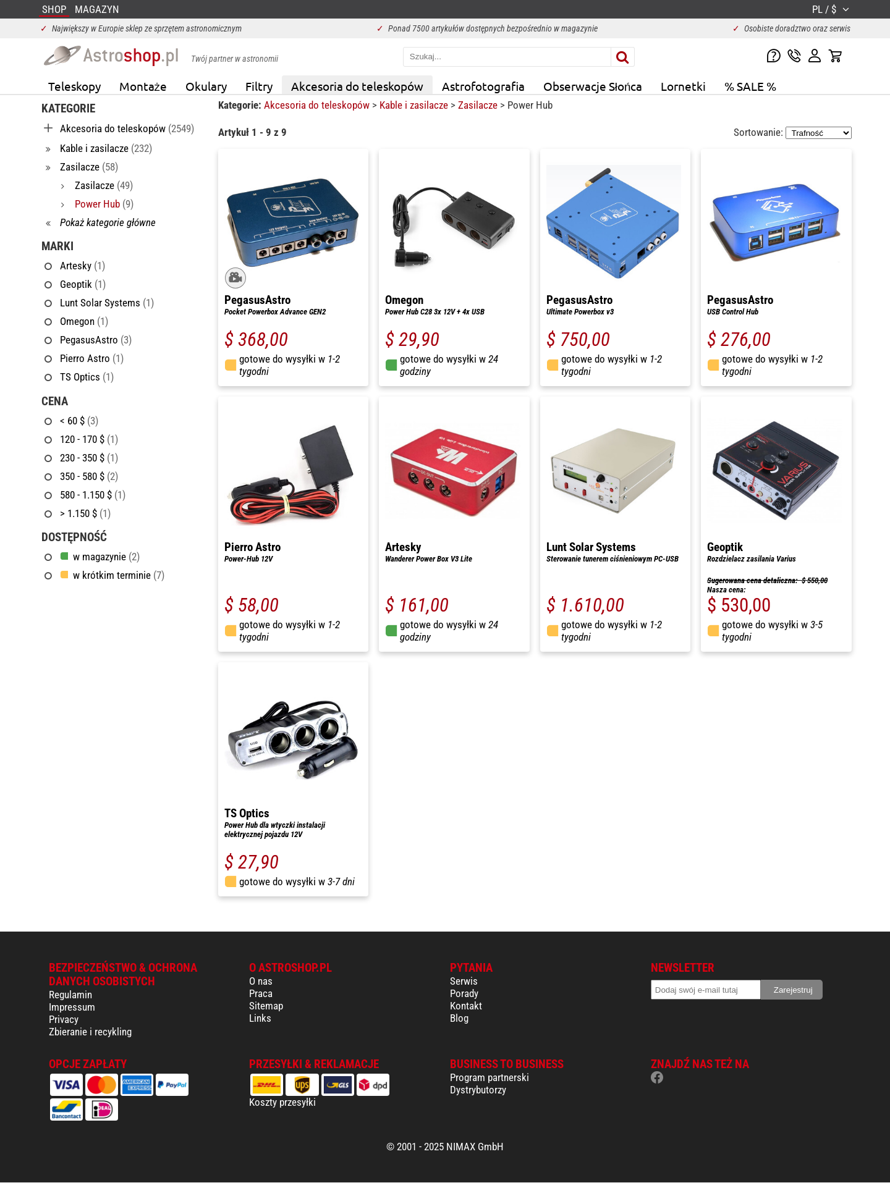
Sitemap (266, 1006)
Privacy (63, 1019)
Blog (459, 1018)
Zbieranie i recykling (90, 1031)
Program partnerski (489, 1077)
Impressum (72, 1007)
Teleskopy (74, 85)
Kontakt (466, 1006)
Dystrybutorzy (478, 1090)
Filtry (259, 85)
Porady (464, 993)
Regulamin (70, 994)
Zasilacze (479, 105)
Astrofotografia (483, 85)
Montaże (143, 85)
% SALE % (750, 85)
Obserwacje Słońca (593, 85)
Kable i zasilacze (415, 105)
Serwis (464, 981)
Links (260, 1018)
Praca (261, 993)
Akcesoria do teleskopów (357, 85)
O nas (261, 981)
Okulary (206, 85)
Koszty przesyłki (282, 1102)
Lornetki (683, 85)
